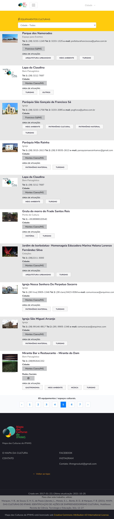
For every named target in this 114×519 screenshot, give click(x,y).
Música (74, 387)
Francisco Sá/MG (33, 48)
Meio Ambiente (66, 58)
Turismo (87, 58)
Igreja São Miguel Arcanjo (38, 319)
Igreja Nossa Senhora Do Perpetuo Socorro (49, 284)
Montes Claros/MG (34, 83)
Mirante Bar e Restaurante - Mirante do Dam (50, 353)
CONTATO (8, 458)
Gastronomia (32, 387)
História (29, 236)
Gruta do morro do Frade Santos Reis (46, 211)
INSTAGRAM (66, 458)
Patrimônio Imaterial (36, 167)
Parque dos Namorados (37, 33)
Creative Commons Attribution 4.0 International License (81, 514)
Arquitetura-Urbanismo (38, 58)
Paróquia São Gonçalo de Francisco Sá (46, 102)
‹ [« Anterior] (21, 404)
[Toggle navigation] (33, 5)
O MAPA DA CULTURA (15, 453)
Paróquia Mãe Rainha (35, 142)
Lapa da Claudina (33, 67)
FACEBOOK (65, 453)
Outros (46, 92)
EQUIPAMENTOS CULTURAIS (34, 19)
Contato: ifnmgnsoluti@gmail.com (78, 464)
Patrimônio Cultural (59, 126)
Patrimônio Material (89, 126)
